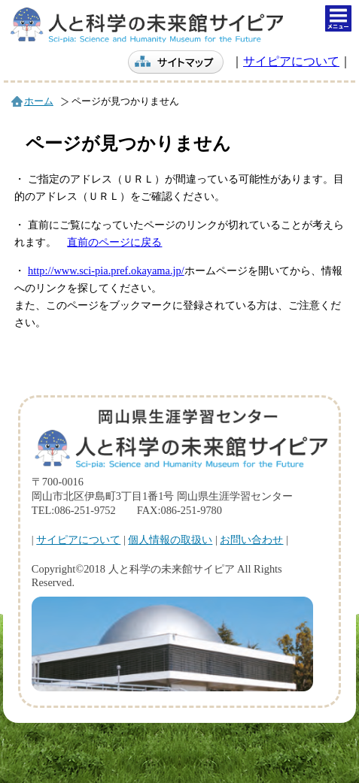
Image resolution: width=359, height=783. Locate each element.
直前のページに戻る (114, 242)
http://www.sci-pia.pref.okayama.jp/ (106, 271)
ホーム (38, 101)
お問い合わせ (251, 540)
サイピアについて (291, 61)
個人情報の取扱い (170, 540)
